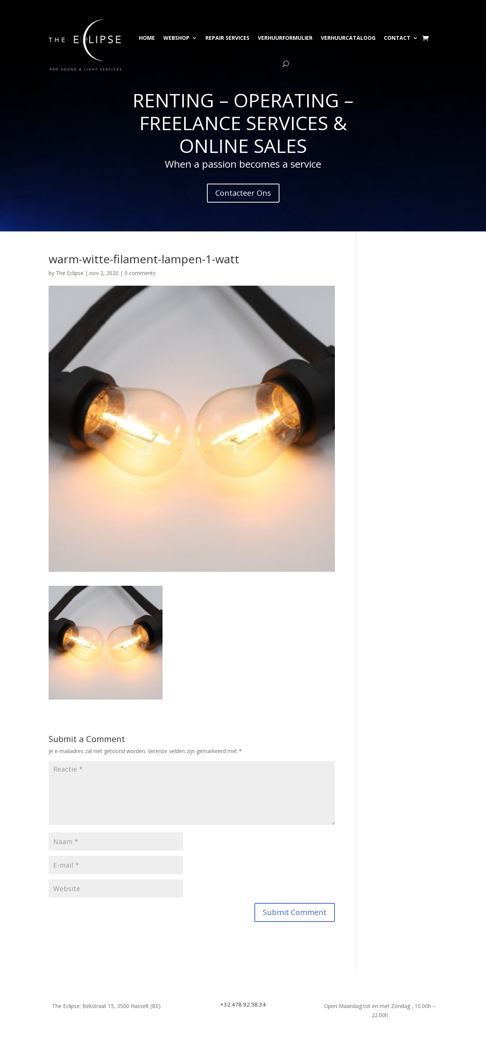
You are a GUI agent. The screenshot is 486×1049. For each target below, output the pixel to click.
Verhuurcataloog (348, 37)
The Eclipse (70, 273)
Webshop (176, 37)
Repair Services (227, 37)
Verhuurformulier (285, 37)
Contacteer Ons (243, 193)
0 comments (140, 273)
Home (147, 37)
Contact (397, 37)
